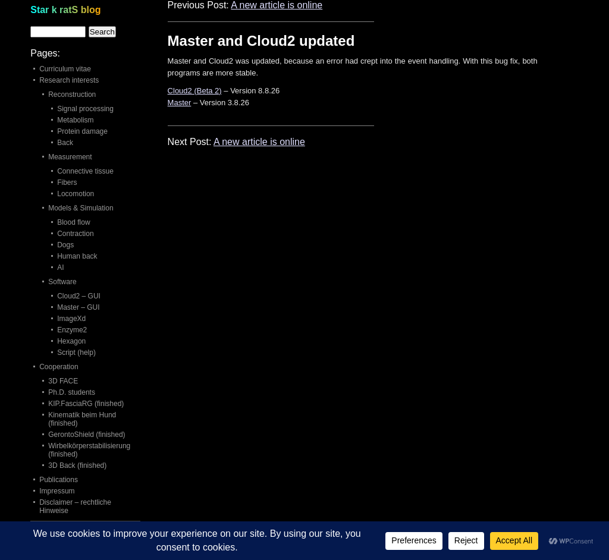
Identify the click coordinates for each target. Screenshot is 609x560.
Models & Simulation (80, 208)
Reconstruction (72, 94)
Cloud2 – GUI (79, 296)
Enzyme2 (72, 330)
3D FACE (63, 381)
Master (180, 102)
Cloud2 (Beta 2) (195, 90)
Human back (77, 256)
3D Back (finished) (77, 465)
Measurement (70, 157)
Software (62, 282)
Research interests (69, 80)
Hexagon (71, 341)
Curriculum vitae (65, 69)
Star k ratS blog (65, 10)
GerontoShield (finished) (86, 434)
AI (60, 267)
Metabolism (75, 120)
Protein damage (82, 131)
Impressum (56, 491)
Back (65, 143)
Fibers (67, 182)
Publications (58, 480)
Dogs (65, 245)
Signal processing (85, 109)
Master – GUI (78, 307)
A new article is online (276, 5)
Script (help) (76, 352)
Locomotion (75, 194)
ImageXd (71, 318)
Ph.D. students (71, 392)
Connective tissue (85, 171)
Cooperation (58, 367)
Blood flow (73, 222)
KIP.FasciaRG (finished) (86, 403)
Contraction (75, 233)
